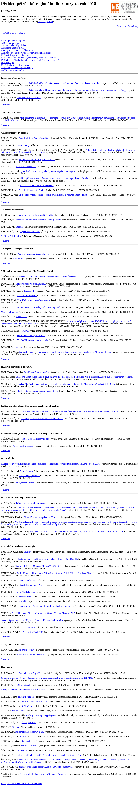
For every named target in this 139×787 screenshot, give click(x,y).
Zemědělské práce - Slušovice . (32, 190)
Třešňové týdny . (28, 706)
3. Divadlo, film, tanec (11, 43)
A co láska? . (23, 750)
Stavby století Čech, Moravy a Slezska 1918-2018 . (37, 566)
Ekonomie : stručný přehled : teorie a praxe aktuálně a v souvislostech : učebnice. (54, 195)
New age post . (26, 471)
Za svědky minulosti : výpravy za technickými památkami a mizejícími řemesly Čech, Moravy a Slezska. (65, 352)
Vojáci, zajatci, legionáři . (24, 446)
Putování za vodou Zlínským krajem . (33, 254)
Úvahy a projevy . (23, 145)
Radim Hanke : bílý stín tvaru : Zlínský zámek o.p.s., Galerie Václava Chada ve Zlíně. (54, 573)
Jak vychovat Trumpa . (25, 483)
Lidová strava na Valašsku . (29, 97)
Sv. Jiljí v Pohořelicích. (11, 236)
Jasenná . (19, 347)
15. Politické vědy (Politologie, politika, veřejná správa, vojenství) (30, 60)
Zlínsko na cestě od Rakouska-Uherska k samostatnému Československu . (51, 276)
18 (2, 458)
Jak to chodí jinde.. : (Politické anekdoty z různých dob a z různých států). (49, 755)
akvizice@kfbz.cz (45, 21)
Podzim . (23, 736)
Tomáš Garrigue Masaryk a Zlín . (36, 439)
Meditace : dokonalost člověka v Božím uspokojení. (38, 220)
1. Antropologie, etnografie (13, 40)
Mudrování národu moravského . (29, 732)
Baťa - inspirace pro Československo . (36, 185)
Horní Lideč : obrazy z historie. (31, 335)
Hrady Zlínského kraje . (26, 592)
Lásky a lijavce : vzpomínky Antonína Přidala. (38, 391)
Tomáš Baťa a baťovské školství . (31, 654)
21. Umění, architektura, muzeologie (17, 67)
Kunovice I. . (21, 316)
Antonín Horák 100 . (27, 580)
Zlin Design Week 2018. (33, 632)
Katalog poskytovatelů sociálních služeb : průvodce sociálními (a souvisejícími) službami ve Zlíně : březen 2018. (50, 464)
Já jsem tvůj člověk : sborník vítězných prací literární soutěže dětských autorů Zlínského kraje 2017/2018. (47, 678)
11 (2, 367)
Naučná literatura (8, 33)
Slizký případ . (24, 685)
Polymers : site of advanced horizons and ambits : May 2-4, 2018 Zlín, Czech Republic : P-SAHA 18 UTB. (77, 531)
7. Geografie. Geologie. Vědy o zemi (17, 50)
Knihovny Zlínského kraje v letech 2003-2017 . (42, 418)
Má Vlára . (23, 601)
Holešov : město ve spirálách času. (31, 284)
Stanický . (28, 552)
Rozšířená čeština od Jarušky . (37, 372)
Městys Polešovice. (9, 312)
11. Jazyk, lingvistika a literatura (15, 55)
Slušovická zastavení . (27, 295)
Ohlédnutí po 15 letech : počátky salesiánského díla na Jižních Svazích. (32, 620)
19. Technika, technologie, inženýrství (17, 65)
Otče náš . (20, 227)
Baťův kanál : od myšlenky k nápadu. (31, 503)
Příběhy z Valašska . (27, 697)
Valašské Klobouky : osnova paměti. (33, 340)
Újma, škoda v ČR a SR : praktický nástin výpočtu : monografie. (48, 171)
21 (2, 546)
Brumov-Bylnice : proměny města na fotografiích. (39, 307)
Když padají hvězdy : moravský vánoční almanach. (23, 689)
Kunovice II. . (30, 291)
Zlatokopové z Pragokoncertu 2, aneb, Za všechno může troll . (46, 767)
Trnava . (25, 331)
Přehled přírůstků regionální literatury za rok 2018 (48, 3)
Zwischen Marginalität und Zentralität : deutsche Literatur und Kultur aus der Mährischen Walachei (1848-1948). (65, 384)
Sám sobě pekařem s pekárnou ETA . (40, 517)
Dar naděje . (26, 741)
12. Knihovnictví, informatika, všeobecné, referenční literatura (28, 58)
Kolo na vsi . (18, 259)
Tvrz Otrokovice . (28, 627)
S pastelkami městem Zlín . (31, 585)
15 (2, 433)
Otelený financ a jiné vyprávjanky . (41, 715)
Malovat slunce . (19, 711)
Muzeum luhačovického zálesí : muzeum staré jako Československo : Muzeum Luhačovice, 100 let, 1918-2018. (71, 411)
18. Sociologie (7, 62)
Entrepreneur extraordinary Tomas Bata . (37, 159)
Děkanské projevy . (26, 650)
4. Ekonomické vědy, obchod (13, 45)
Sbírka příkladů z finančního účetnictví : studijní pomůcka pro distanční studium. (55, 178)
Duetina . (16, 727)
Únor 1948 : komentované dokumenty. (33, 300)
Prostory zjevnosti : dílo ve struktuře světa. (34, 215)
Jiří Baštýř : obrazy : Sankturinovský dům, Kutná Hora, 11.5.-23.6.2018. (46, 559)
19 (2, 497)
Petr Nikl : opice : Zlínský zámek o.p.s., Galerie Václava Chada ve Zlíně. (44, 613)
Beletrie (21, 33)
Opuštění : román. (29, 746)
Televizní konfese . (26, 597)
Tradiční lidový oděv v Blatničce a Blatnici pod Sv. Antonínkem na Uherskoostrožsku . (62, 83)
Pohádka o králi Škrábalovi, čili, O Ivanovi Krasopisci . (44, 774)
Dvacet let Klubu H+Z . (29, 475)
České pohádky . (29, 722)
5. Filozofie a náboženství (12, 48)
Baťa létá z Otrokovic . (26, 166)
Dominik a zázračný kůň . (30, 673)
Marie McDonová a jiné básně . (35, 701)
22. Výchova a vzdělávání (12, 70)
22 (2, 644)
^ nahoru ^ (5, 104)
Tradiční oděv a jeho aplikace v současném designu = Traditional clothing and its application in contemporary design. (76, 90)
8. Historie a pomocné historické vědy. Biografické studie (26, 53)
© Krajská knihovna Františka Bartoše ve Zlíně (21, 783)
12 (2, 406)
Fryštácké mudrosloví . (30, 231)
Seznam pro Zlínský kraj (127, 26)
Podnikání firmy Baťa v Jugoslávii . (34, 138)
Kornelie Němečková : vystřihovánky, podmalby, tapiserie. (45, 606)
